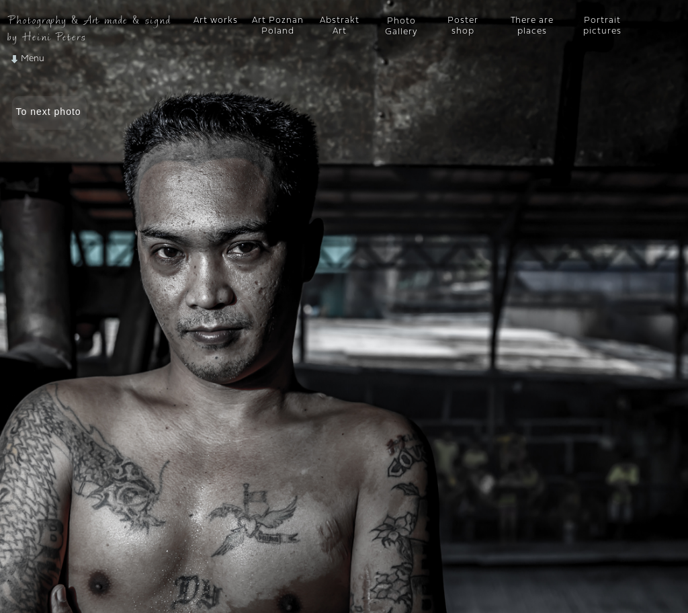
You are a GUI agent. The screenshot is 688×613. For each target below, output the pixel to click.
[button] (65, 59)
